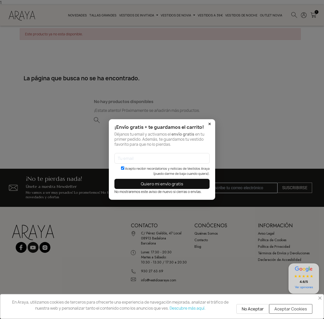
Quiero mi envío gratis (162, 184)
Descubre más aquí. (188, 308)
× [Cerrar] (209, 124)
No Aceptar (253, 309)
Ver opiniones (304, 287)
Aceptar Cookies (290, 309)
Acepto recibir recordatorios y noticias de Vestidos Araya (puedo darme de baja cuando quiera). (165, 171)
